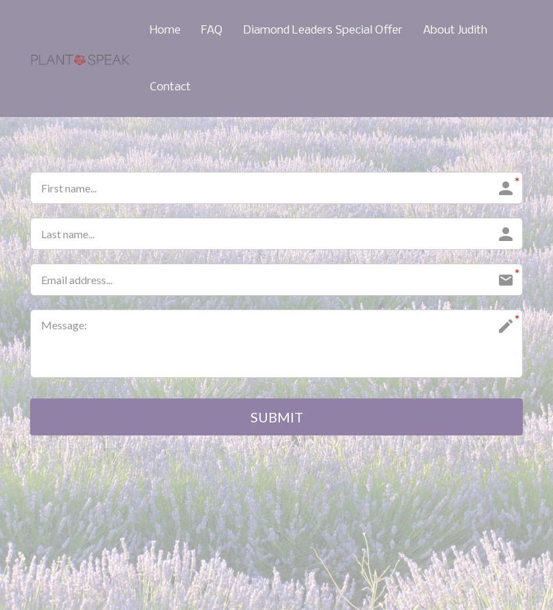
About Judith (455, 30)
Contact (170, 87)
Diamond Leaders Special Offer (322, 30)
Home (165, 30)
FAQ (211, 30)
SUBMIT (276, 417)
